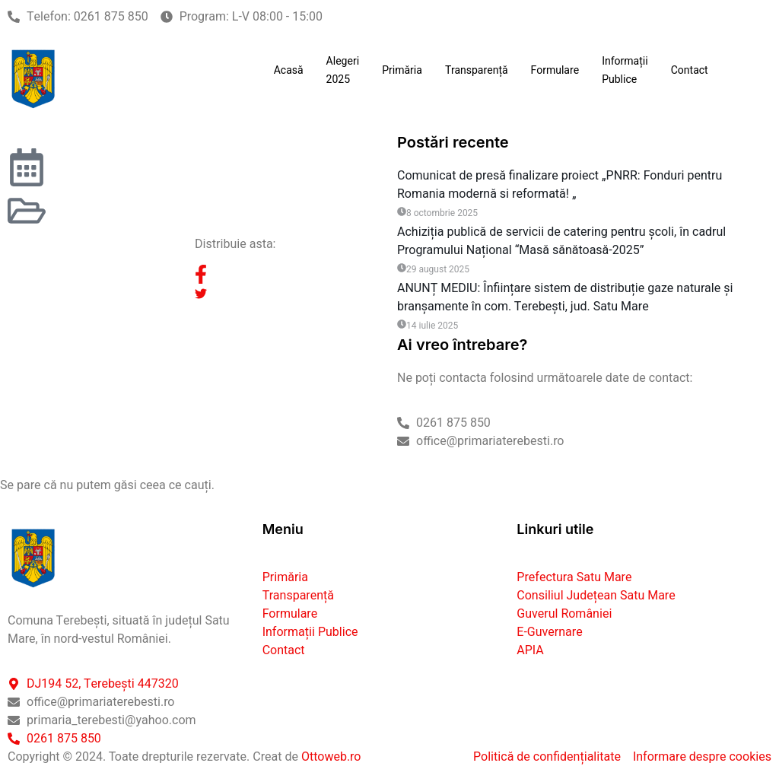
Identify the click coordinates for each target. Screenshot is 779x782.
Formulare (555, 70)
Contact (689, 70)
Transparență (476, 70)
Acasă (289, 70)
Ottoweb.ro (331, 754)
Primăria (402, 70)
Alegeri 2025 (343, 70)
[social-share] (288, 275)
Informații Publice (625, 70)
